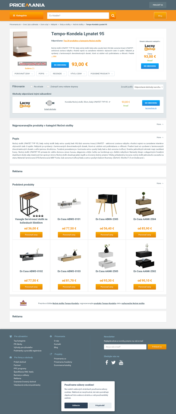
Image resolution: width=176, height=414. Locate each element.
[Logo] (150, 47)
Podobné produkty (100, 74)
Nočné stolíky (78, 24)
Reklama (17, 378)
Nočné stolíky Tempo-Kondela (66, 303)
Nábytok (54, 24)
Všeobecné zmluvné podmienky (27, 385)
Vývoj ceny (76, 74)
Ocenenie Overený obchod (25, 382)
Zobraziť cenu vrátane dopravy (64, 86)
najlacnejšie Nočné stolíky (133, 303)
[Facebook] (106, 363)
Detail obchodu (50, 109)
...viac (53, 56)
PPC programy (20, 368)
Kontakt (57, 344)
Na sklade (38, 86)
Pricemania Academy (63, 362)
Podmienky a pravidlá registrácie (27, 351)
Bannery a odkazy (21, 375)
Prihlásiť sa (158, 5)
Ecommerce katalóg (62, 365)
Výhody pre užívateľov (23, 347)
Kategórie (20, 15)
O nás (56, 341)
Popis (41, 74)
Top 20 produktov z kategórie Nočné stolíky (82, 41)
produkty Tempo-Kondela (105, 303)
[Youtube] (121, 363)
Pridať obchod (20, 362)
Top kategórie (19, 341)
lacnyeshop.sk (151, 108)
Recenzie (57, 74)
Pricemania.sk (15, 24)
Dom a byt (44, 24)
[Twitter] (113, 363)
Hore (159, 124)
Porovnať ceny (22, 74)
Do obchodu (150, 66)
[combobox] (148, 87)
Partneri (17, 365)
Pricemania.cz (60, 359)
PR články (18, 344)
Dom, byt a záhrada (30, 24)
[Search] (113, 15)
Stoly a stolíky (65, 24)
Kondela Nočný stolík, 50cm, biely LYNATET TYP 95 (86, 102)
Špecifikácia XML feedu (24, 372)
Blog (160, 16)
